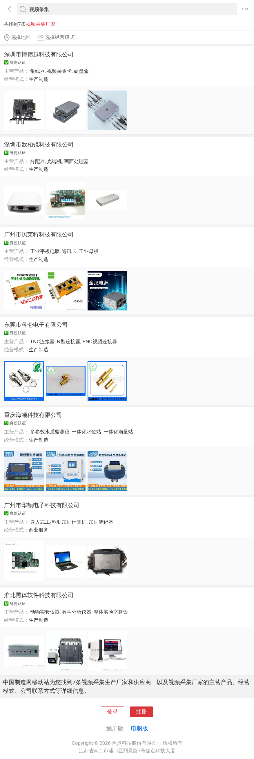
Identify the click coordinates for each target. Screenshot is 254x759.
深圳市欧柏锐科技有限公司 (39, 144)
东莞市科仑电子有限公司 (36, 324)
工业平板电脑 (45, 251)
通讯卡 (69, 251)
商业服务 (38, 530)
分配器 (37, 161)
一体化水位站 (86, 432)
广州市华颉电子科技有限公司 (41, 505)
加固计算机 (74, 522)
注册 (141, 712)
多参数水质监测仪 (50, 432)
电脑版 (139, 728)
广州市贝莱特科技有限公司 (39, 234)
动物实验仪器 (45, 612)
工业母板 (89, 251)
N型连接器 (68, 341)
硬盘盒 (81, 71)
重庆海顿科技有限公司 (33, 414)
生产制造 (38, 79)
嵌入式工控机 (45, 522)
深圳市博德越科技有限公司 (39, 54)
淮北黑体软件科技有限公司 (39, 595)
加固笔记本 (101, 522)
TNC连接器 (42, 341)
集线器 (37, 71)
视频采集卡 (59, 71)
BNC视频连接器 (99, 341)
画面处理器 (76, 161)
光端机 (54, 161)
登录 (112, 712)
